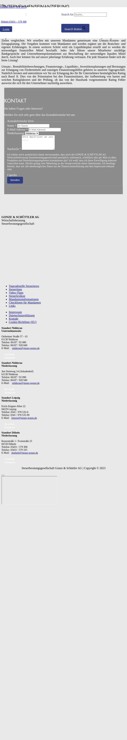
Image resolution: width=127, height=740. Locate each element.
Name (12, 125)
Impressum (15, 314)
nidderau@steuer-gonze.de (26, 351)
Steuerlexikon (17, 298)
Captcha (12, 177)
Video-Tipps (16, 295)
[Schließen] (2, 478)
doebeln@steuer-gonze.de (24, 455)
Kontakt (13, 321)
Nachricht (14, 151)
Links (12, 308)
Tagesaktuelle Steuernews (24, 288)
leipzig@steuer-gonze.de (24, 420)
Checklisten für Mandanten (25, 305)
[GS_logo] (30, 100)
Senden (15, 182)
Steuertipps (15, 292)
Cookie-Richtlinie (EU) (23, 324)
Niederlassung (16, 133)
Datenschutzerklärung (22, 318)
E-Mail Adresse (17, 129)
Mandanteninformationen (24, 302)
